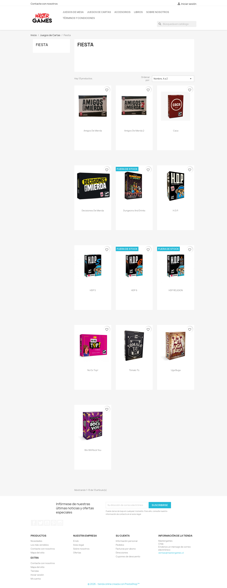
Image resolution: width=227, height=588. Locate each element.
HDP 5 (93, 290)
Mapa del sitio (38, 552)
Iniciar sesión (37, 574)
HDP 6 (134, 290)
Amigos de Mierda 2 (134, 130)
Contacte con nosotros (44, 3)
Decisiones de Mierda (93, 210)
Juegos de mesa (73, 12)
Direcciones (122, 552)
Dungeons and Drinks (134, 210)
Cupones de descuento (128, 556)
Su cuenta (123, 535)
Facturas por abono (126, 548)
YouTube (47, 523)
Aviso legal (78, 544)
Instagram (60, 523)
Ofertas (77, 552)
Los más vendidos (40, 544)
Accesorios (122, 12)
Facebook (34, 523)
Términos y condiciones (79, 18)
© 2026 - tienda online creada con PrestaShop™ (113, 584)
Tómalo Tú (134, 370)
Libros (138, 12)
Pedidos (120, 544)
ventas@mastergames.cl (171, 552)
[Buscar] (176, 24)
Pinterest (54, 523)
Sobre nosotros (157, 12)
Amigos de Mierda (93, 130)
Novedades (36, 541)
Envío (76, 541)
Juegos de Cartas (99, 12)
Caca (175, 130)
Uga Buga (176, 370)
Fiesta (42, 44)
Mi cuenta (36, 578)
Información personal (126, 541)
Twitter (40, 523)
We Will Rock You (92, 450)
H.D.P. (175, 210)
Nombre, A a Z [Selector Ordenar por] (173, 78)
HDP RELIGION (176, 290)
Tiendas (35, 571)
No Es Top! (92, 370)
